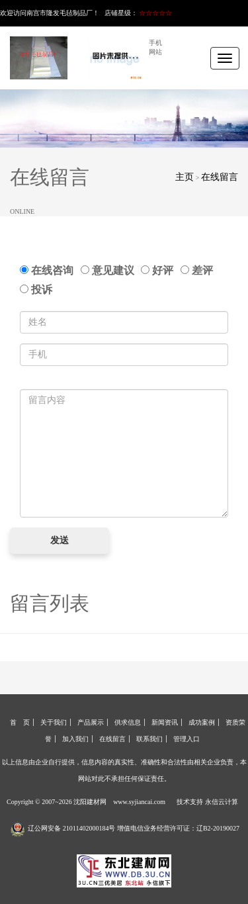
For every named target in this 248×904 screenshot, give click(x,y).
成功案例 (201, 722)
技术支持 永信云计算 (207, 801)
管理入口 (186, 739)
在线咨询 (49, 270)
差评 (199, 270)
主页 (184, 177)
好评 (160, 270)
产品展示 (90, 722)
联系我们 (149, 739)
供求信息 (127, 722)
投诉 (36, 289)
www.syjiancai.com (139, 801)
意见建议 (110, 270)
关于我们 (53, 722)
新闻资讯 (164, 722)
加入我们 (75, 739)
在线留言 (219, 177)
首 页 (20, 722)
